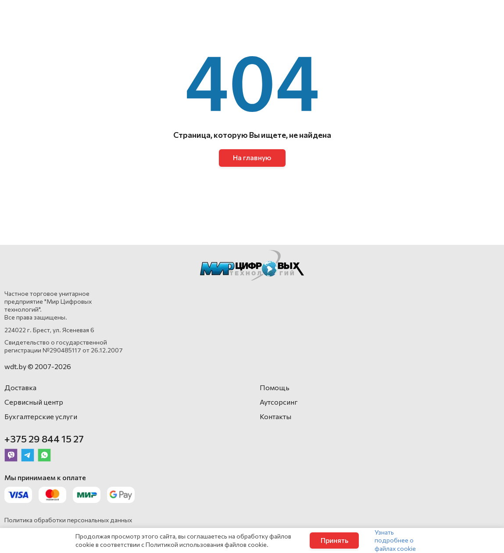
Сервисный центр (33, 402)
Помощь (275, 387)
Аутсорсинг (279, 402)
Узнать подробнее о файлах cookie (395, 540)
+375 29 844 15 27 (44, 439)
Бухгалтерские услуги (40, 416)
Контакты (275, 416)
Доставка (20, 387)
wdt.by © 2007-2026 (37, 366)
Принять (334, 540)
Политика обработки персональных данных (68, 520)
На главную (252, 157)
